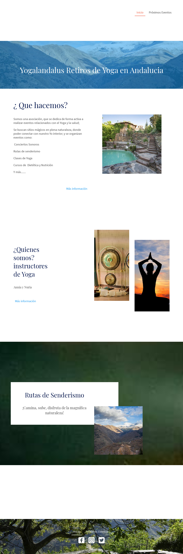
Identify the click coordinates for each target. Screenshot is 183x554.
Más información (76, 189)
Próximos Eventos (160, 12)
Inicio (140, 12)
